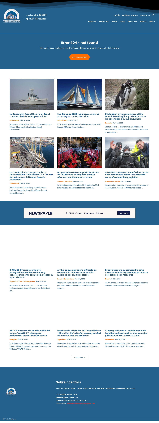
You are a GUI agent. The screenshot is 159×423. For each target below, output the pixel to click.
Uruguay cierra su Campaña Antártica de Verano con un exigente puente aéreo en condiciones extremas (78, 176)
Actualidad (14, 122)
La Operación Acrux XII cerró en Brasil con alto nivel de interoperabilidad (30, 117)
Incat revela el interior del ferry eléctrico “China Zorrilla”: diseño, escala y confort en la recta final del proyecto (79, 335)
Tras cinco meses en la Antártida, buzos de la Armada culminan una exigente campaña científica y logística (126, 176)
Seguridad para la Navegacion (22, 283)
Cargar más (79, 359)
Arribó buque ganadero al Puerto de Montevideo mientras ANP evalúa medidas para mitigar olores (77, 274)
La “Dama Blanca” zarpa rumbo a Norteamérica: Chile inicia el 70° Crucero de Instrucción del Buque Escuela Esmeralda (31, 178)
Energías (13, 342)
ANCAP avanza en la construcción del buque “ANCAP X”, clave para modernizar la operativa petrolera (30, 335)
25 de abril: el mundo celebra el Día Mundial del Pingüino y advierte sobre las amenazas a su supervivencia (125, 118)
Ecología (108, 125)
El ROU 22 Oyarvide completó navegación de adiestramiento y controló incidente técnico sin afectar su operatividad (31, 275)
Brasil (107, 281)
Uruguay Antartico (64, 183)
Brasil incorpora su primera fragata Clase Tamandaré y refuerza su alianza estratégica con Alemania (126, 274)
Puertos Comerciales (65, 281)
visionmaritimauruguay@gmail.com (81, 405)
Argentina (61, 342)
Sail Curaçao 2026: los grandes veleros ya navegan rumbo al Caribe (78, 117)
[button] (153, 15)
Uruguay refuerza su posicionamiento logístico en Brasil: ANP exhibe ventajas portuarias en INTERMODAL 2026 (126, 335)
